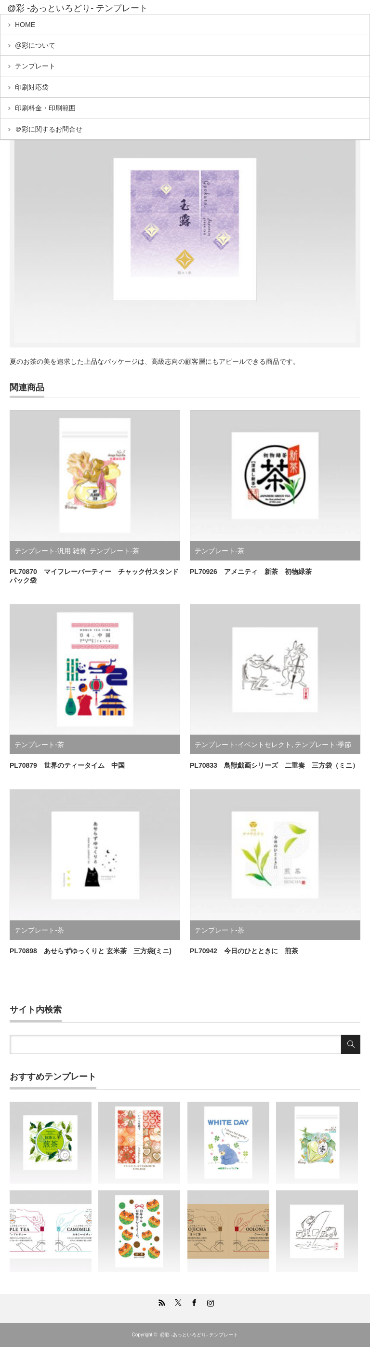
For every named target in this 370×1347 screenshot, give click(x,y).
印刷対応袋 (32, 87)
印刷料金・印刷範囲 (45, 108)
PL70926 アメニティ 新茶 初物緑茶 (251, 571)
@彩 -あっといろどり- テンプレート (77, 8)
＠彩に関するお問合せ (48, 129)
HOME (25, 24)
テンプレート (35, 66)
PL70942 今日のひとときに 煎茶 (244, 951)
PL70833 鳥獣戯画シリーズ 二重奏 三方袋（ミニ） (274, 765)
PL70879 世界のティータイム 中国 (67, 765)
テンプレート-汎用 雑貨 (50, 551)
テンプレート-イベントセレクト (243, 744)
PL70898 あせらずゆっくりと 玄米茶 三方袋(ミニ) (91, 951)
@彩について (35, 45)
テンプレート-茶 (114, 551)
